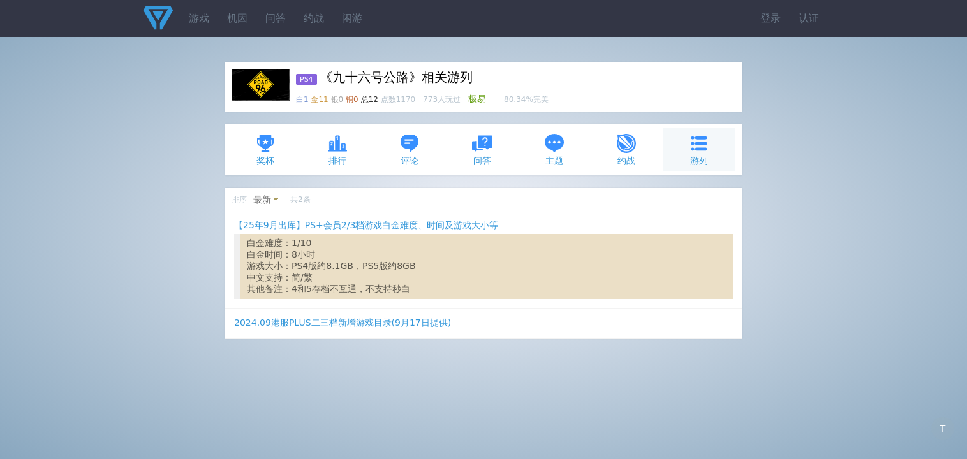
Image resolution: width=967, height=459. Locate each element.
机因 (237, 18)
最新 (262, 199)
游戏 (199, 18)
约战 (314, 18)
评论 (409, 149)
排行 (337, 149)
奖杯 (265, 149)
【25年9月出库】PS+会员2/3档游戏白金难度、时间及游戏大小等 (366, 225)
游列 (699, 149)
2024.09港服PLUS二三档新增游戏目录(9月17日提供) (342, 322)
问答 (275, 18)
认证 (809, 18)
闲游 (352, 18)
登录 (770, 18)
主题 (554, 149)
